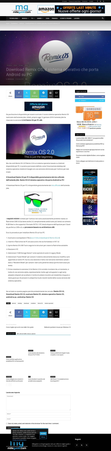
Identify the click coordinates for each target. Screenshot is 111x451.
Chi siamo (64, 1)
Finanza (55, 18)
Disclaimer (84, 1)
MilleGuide (11, 79)
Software (26, 65)
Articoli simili (11, 334)
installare (33, 303)
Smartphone (14, 23)
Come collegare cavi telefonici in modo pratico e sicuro (90, 162)
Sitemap (97, 449)
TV (32, 18)
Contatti (91, 1)
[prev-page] (7, 378)
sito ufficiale (55, 185)
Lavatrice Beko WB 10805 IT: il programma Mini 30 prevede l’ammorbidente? (89, 139)
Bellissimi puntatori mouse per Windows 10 (57, 327)
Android (21, 23)
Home (7, 23)
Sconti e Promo (65, 18)
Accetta (43, 433)
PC (29, 370)
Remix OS (40, 303)
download (26, 303)
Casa (47, 18)
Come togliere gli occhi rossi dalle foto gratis (20, 327)
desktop (20, 303)
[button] (103, 18)
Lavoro (76, 18)
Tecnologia (14, 18)
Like (103, 96)
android (14, 303)
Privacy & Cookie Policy (74, 1)
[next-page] (10, 378)
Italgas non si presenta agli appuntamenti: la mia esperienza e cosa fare (90, 150)
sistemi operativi (49, 303)
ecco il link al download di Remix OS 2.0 (44, 238)
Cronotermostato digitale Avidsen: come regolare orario (90, 156)
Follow (101, 100)
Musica (25, 18)
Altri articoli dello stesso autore (26, 334)
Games (40, 18)
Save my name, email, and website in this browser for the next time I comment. (33, 417)
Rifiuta (43, 437)
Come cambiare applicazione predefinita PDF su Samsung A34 (90, 145)
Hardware (9, 370)
